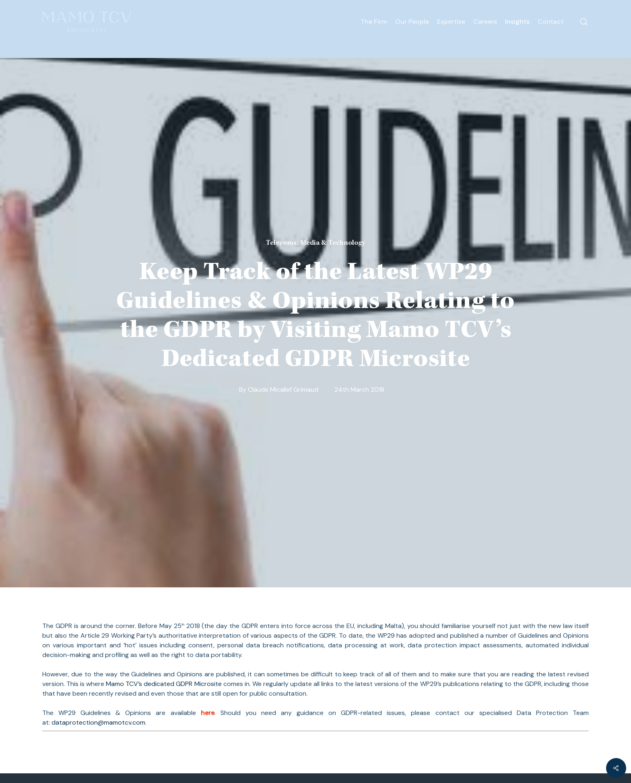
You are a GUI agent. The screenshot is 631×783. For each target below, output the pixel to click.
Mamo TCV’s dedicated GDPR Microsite (164, 684)
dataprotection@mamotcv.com (98, 722)
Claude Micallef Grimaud (283, 389)
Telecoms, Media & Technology (315, 243)
